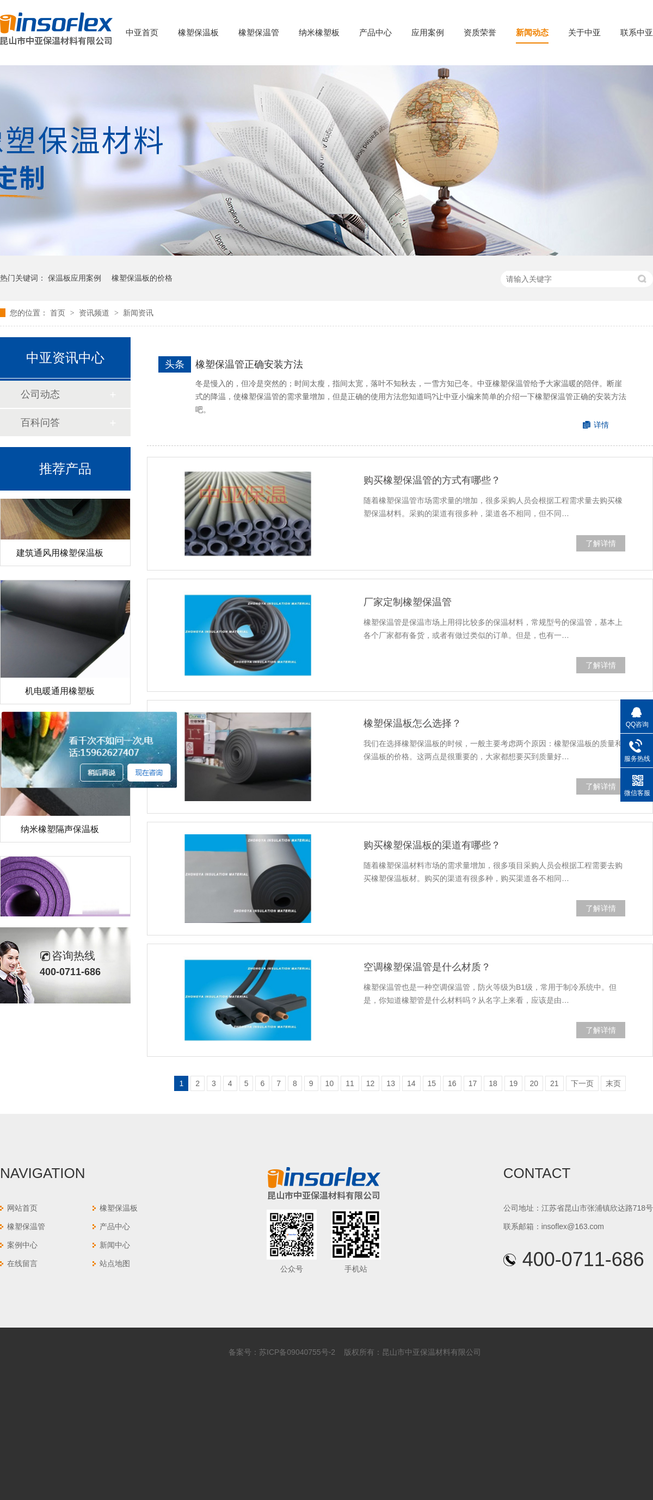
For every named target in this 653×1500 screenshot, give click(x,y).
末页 (613, 1083)
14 (411, 1083)
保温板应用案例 (74, 278)
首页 (58, 312)
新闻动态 (532, 32)
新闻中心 (115, 1245)
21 (554, 1083)
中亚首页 (142, 32)
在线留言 (22, 1263)
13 (390, 1083)
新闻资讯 (138, 312)
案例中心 (22, 1245)
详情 (601, 424)
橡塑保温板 (198, 32)
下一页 (582, 1083)
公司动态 (40, 394)
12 (370, 1083)
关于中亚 (584, 32)
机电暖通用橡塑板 (60, 693)
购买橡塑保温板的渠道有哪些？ (432, 845)
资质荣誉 (480, 32)
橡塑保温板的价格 (142, 278)
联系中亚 (636, 32)
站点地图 (115, 1263)
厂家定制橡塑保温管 (408, 602)
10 (329, 1083)
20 (533, 1083)
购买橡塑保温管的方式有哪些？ (432, 480)
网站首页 (22, 1208)
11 (350, 1083)
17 (473, 1083)
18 (493, 1083)
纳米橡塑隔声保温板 (60, 831)
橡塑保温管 (258, 32)
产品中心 (375, 32)
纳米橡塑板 (319, 32)
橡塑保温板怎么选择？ (412, 723)
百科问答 (40, 422)
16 (452, 1083)
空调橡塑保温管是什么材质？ (427, 967)
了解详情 (601, 543)
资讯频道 (95, 312)
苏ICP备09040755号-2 (297, 1352)
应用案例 (427, 32)
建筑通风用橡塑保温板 (59, 555)
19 (513, 1083)
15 (432, 1083)
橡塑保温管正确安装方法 (249, 364)
